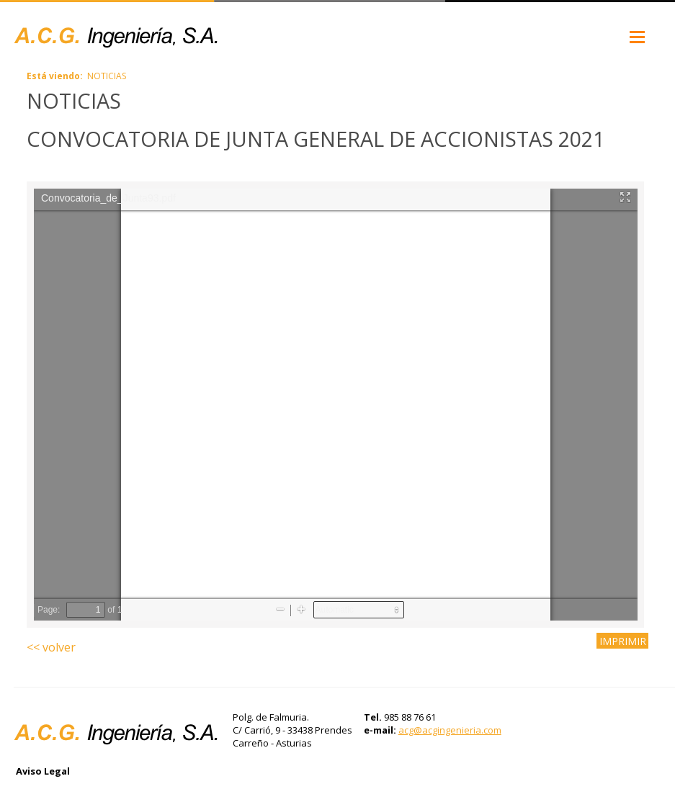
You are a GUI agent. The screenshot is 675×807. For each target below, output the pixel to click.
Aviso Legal (43, 771)
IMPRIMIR (622, 640)
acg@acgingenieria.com (449, 729)
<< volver (51, 647)
